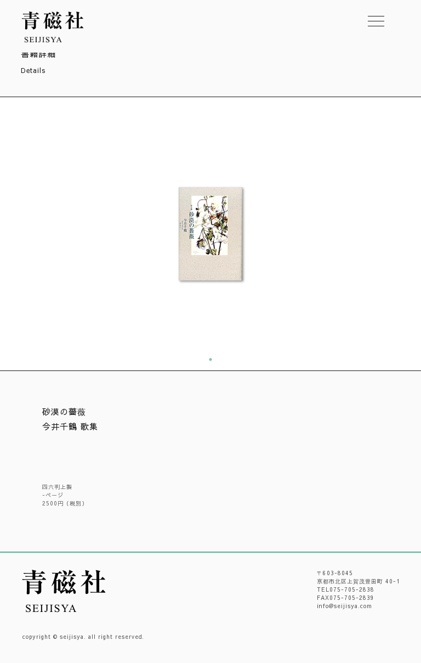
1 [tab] (210, 359)
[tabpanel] (210, 233)
